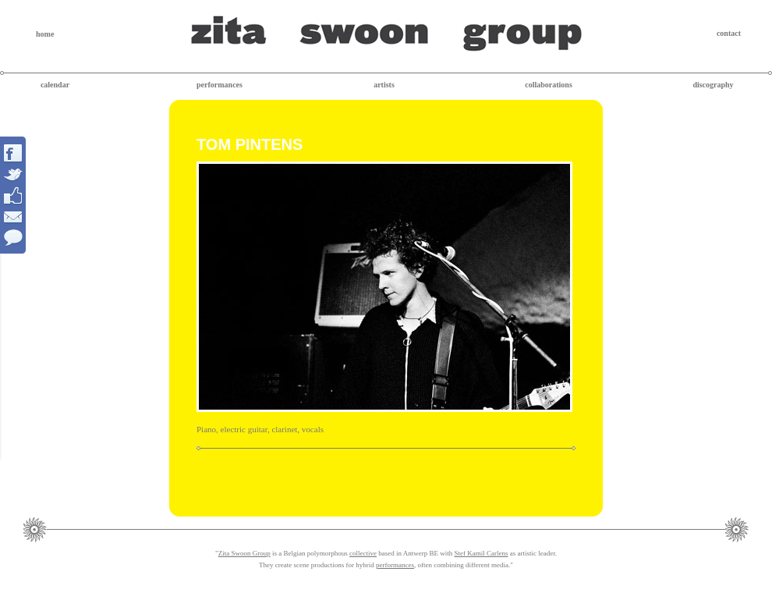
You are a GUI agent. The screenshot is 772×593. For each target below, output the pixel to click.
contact (729, 33)
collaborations (548, 84)
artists (384, 84)
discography (712, 84)
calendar (55, 84)
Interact (13, 195)
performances (220, 84)
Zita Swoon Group (244, 553)
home (45, 34)
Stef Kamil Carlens (481, 553)
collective (363, 553)
